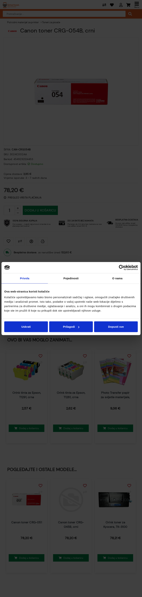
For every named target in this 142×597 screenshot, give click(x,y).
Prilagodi (71, 326)
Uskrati (26, 326)
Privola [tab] (24, 278)
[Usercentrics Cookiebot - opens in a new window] (121, 267)
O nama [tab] (117, 278)
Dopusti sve (116, 326)
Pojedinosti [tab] (71, 278)
